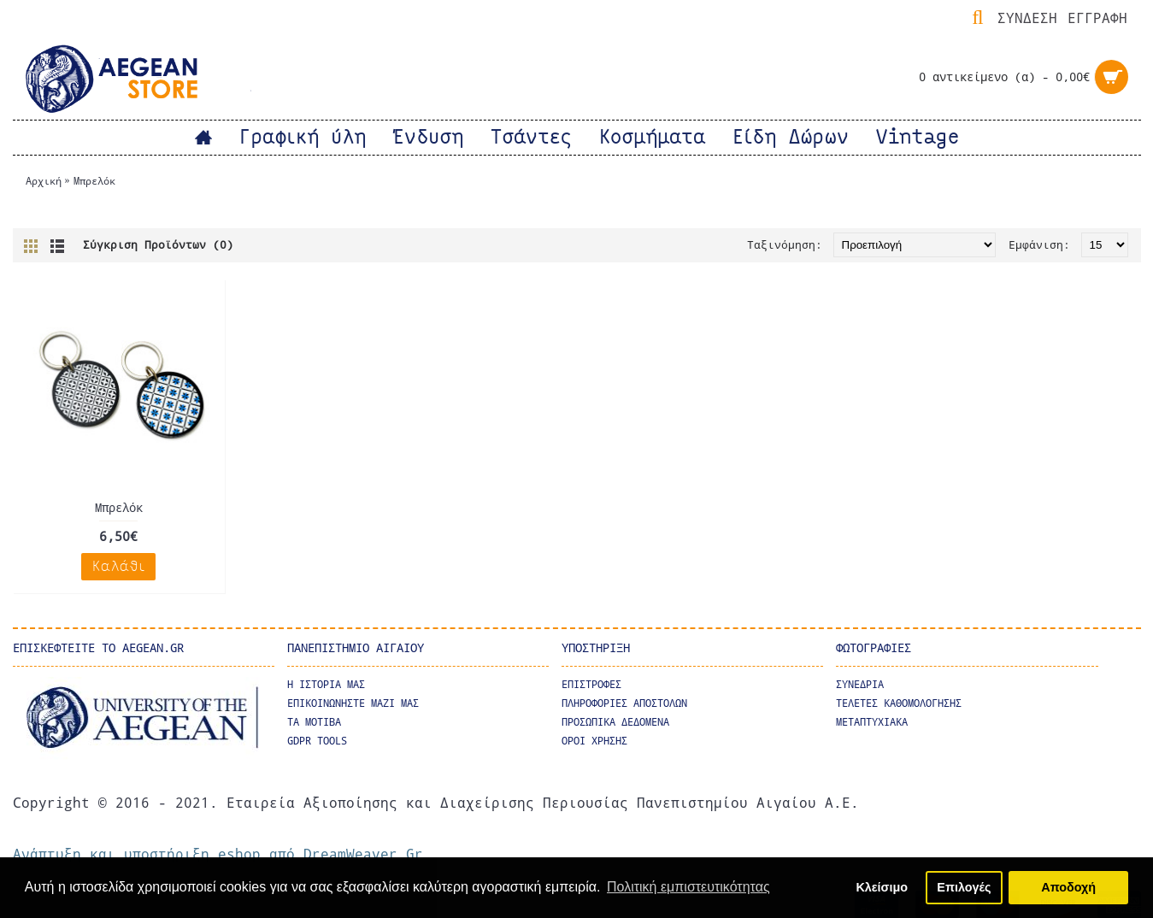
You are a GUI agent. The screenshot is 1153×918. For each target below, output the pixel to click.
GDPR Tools (317, 740)
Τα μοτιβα (314, 721)
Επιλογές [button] (964, 887)
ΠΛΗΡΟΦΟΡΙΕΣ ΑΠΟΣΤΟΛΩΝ (624, 702)
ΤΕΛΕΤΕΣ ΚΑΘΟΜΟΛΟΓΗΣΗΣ (899, 702)
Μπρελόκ (94, 180)
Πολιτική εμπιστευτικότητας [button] (688, 887)
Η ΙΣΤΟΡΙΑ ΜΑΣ (326, 684)
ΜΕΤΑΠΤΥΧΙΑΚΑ (872, 721)
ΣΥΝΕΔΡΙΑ (860, 684)
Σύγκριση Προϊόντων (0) (158, 244)
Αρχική (44, 180)
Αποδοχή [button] (1068, 887)
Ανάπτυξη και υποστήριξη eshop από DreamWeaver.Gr (218, 853)
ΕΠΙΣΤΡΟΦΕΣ (591, 684)
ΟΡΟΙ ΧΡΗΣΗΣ (594, 740)
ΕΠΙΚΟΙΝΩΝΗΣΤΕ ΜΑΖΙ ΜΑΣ (353, 702)
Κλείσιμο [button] (882, 887)
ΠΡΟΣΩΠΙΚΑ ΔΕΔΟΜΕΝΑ (615, 721)
